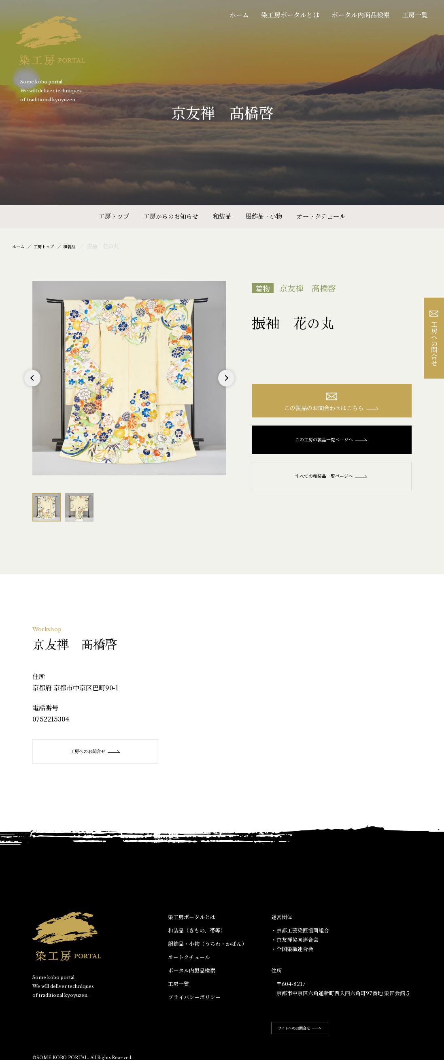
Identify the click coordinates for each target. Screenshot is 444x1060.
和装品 (222, 216)
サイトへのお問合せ (308, 1028)
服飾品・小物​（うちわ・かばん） (207, 944)
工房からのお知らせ (171, 216)
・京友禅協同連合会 (295, 940)
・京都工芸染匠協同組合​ (300, 930)
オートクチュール (321, 216)
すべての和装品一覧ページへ (331, 480)
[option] (129, 378)
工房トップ (114, 216)
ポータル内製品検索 (191, 971)
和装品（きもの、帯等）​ (196, 930)
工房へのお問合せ (101, 751)
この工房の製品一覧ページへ (331, 444)
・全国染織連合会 (292, 949)
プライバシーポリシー (194, 997)
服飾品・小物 (264, 216)
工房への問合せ (434, 338)
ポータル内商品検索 (360, 14)
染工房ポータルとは (290, 14)
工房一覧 (415, 14)
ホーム (239, 14)
